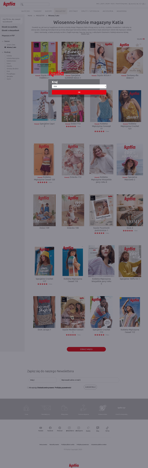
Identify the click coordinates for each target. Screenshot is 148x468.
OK (79, 92)
